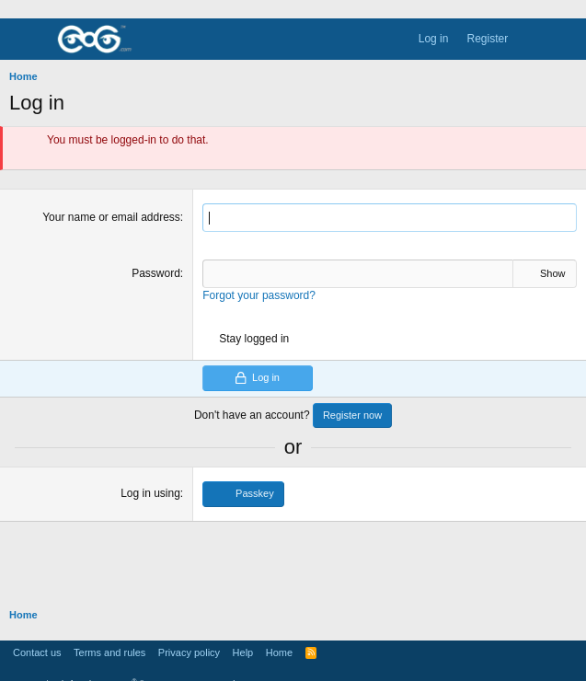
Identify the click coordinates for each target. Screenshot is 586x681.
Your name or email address (111, 217)
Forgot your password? (259, 295)
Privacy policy (189, 652)
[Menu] (24, 39)
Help (243, 652)
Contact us (37, 652)
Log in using (150, 493)
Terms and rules (109, 652)
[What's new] (533, 39)
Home (279, 652)
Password (156, 273)
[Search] (566, 39)
